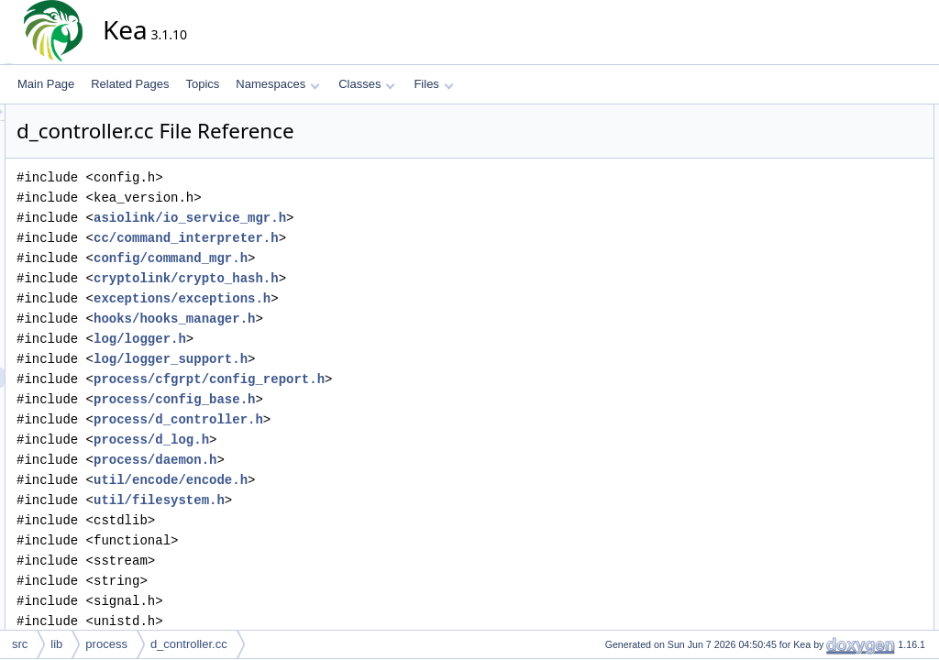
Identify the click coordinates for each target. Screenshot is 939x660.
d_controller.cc (188, 644)
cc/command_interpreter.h (351, 238)
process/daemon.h (320, 459)
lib (56, 644)
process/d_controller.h (343, 419)
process (106, 644)
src (20, 644)
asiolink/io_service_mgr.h (355, 217)
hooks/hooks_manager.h (339, 318)
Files (433, 84)
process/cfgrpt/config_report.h (374, 379)
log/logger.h (305, 338)
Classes (366, 84)
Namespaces (277, 84)
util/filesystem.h (324, 500)
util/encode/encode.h (336, 480)
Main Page (45, 84)
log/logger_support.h (336, 359)
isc (820, 134)
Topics (202, 84)
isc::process (842, 154)
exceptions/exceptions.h (347, 298)
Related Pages (130, 84)
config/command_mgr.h (336, 258)
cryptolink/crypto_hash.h (351, 278)
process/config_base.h (339, 399)
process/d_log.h (316, 439)
